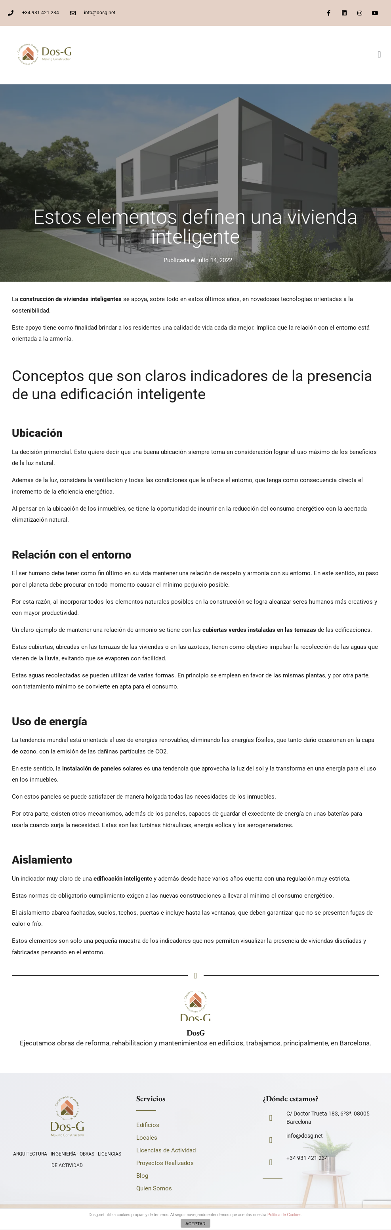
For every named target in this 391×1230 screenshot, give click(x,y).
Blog (142, 1175)
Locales (146, 1137)
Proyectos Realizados (165, 1163)
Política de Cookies (284, 1215)
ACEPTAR (195, 1223)
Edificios (147, 1125)
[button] (379, 54)
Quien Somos (154, 1188)
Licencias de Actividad (166, 1150)
